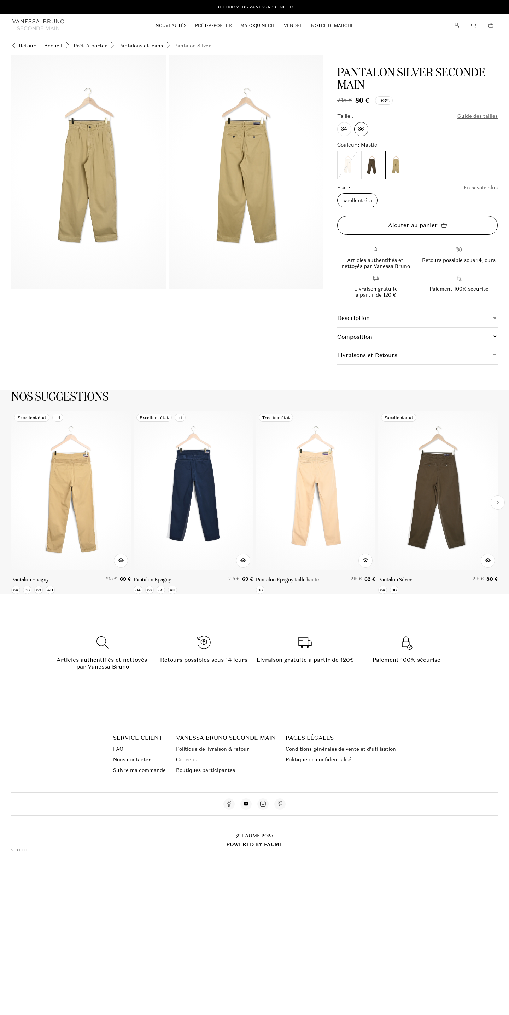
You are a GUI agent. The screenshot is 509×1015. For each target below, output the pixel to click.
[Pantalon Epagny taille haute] (315, 502)
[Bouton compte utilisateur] (457, 25)
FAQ (118, 749)
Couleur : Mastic (357, 145)
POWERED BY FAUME (254, 844)
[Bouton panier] (491, 25)
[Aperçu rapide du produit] (121, 561)
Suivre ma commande (139, 770)
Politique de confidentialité (318, 759)
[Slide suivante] (498, 502)
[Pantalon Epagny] (71, 502)
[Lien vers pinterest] (280, 804)
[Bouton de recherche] (474, 25)
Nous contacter (132, 759)
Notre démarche (332, 25)
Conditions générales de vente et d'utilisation (341, 749)
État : (343, 188)
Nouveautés (171, 25)
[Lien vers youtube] (246, 804)
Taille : (345, 116)
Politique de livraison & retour (212, 749)
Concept (186, 759)
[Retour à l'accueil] (38, 25)
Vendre (293, 25)
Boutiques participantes (205, 770)
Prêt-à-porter (213, 25)
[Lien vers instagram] (263, 804)
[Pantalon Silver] (438, 502)
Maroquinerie (257, 25)
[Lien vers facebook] (229, 804)
